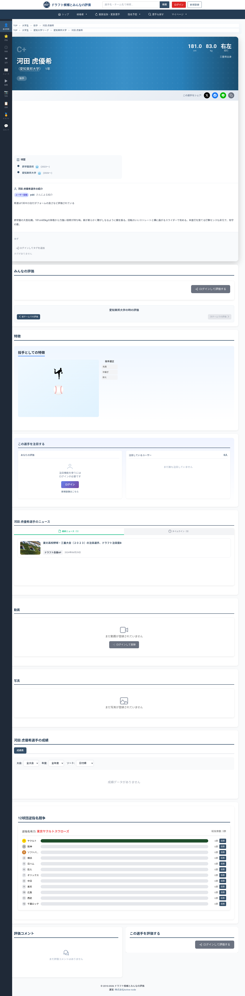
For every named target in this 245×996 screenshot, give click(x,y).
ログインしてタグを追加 (39, 248)
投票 (223, 845)
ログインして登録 (128, 649)
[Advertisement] (128, 125)
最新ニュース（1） (75, 534)
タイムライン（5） (181, 534)
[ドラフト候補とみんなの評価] (71, 4)
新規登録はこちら (76, 492)
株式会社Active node (125, 994)
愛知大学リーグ (50, 30)
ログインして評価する (210, 289)
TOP (22, 25)
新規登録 (194, 4)
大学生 (34, 25)
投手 (44, 25)
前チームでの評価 (39, 317)
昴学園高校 (37, 166)
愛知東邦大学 (69, 30)
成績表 (29, 755)
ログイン (178, 4)
